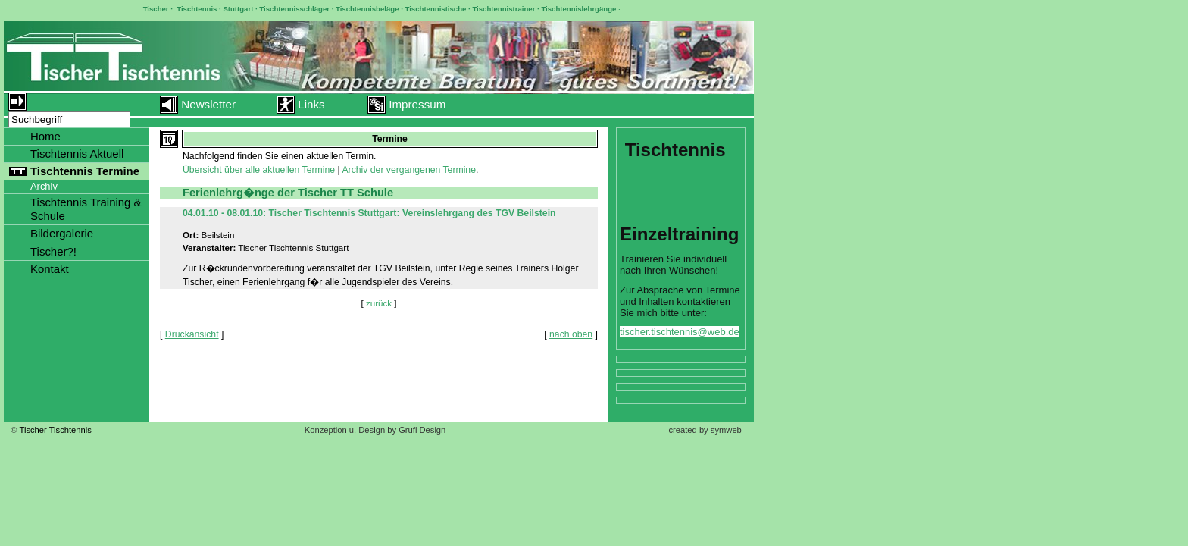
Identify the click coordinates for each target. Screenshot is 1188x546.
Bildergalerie (61, 233)
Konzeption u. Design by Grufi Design (375, 430)
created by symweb (704, 430)
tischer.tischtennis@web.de (679, 331)
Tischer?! (53, 251)
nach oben (570, 334)
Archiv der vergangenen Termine (409, 170)
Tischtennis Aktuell (76, 153)
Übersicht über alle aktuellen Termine (259, 170)
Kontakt (49, 268)
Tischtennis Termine (84, 171)
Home (45, 136)
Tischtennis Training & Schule (86, 209)
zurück (379, 303)
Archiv (44, 186)
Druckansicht (192, 334)
